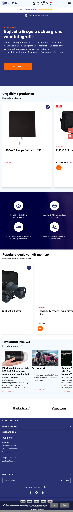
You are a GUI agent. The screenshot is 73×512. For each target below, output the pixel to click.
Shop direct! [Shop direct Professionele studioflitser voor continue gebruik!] (18, 67)
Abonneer (65, 480)
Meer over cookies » (37, 509)
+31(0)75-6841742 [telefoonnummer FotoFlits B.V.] (9, 458)
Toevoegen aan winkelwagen (54, 167)
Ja (54, 505)
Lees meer (6, 392)
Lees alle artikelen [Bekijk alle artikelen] (10, 346)
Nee (64, 505)
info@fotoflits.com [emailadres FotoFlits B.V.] (8, 461)
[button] (69, 3)
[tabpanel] (13, 98)
